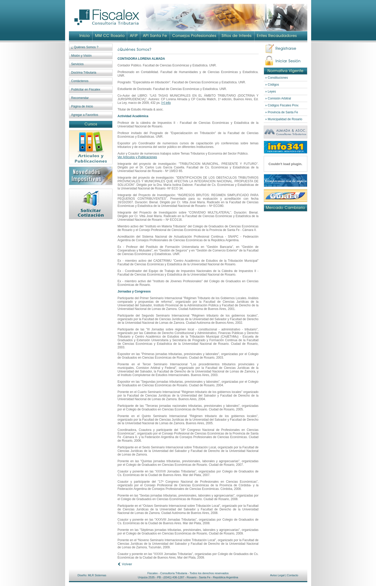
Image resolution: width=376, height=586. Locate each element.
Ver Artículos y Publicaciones (137, 157)
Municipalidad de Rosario (285, 119)
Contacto (292, 575)
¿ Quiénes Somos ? (84, 47)
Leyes (272, 91)
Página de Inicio (82, 106)
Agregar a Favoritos (84, 115)
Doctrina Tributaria (83, 72)
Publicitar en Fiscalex (85, 89)
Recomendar (80, 98)
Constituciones (278, 77)
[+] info (166, 103)
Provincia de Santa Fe (283, 112)
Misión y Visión (81, 55)
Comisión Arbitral (279, 98)
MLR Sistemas (97, 575)
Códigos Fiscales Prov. (283, 105)
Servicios (77, 64)
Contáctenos (79, 81)
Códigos (273, 84)
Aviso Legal (277, 575)
